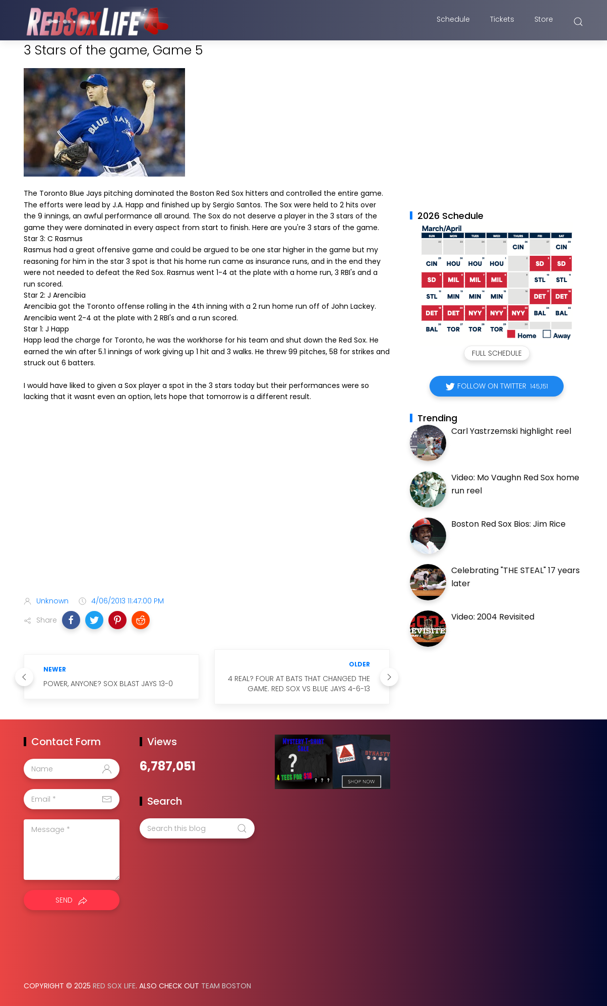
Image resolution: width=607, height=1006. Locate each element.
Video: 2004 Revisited (492, 617)
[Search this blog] (197, 828)
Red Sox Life (114, 986)
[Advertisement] (207, 508)
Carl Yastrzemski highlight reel (511, 431)
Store (543, 22)
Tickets (502, 22)
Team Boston (226, 986)
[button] (71, 620)
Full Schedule (497, 353)
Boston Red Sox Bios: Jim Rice (508, 524)
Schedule (453, 22)
